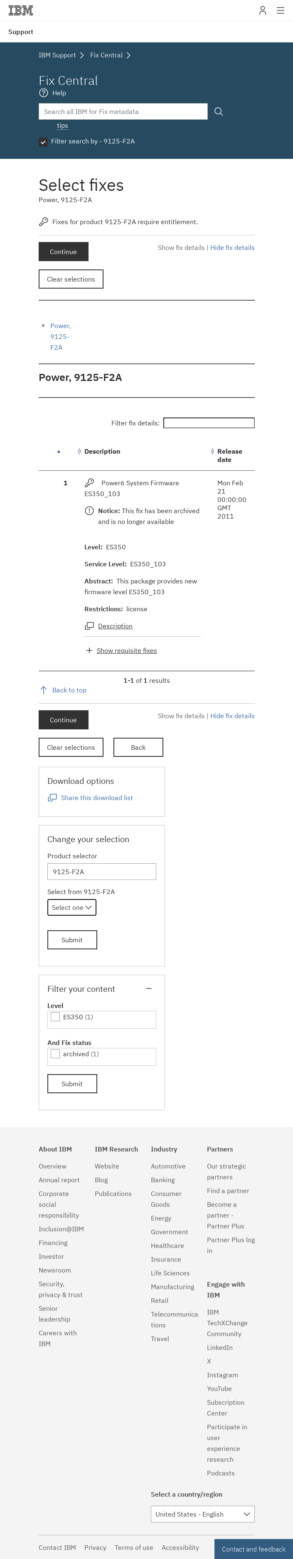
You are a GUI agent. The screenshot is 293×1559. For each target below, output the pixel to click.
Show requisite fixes (127, 650)
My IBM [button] (262, 13)
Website (107, 1166)
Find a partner (228, 1190)
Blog (101, 1180)
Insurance (166, 1259)
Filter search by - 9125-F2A (93, 141)
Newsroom (55, 1270)
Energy (161, 1218)
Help (59, 93)
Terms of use (134, 1547)
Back (138, 747)
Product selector (72, 856)
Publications (113, 1193)
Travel (160, 1338)
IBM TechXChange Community (227, 1323)
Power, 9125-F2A (60, 336)
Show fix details (181, 247)
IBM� (20, 10)
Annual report (59, 1180)
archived (76, 1054)
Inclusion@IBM (61, 1229)
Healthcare (167, 1245)
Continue (63, 251)
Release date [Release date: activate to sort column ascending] (229, 455)
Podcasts (221, 1473)
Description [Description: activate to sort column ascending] (102, 451)
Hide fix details (232, 247)
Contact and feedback (254, 1549)
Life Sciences (170, 1273)
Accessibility (180, 1547)
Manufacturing (172, 1286)
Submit (72, 940)
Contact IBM (57, 1547)
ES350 (73, 1017)
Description (115, 626)
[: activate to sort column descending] (65, 455)
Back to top (69, 690)
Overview (52, 1166)
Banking (163, 1180)
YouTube (219, 1388)
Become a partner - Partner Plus (225, 1215)
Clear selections (71, 279)
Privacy (95, 1547)
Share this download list (97, 797)
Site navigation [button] (281, 14)
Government (169, 1232)
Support (20, 31)
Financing (53, 1242)
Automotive (168, 1166)
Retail (159, 1300)
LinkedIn (220, 1347)
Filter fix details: (183, 423)
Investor (51, 1256)
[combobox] (71, 907)
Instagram (222, 1375)
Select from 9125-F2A (81, 891)
